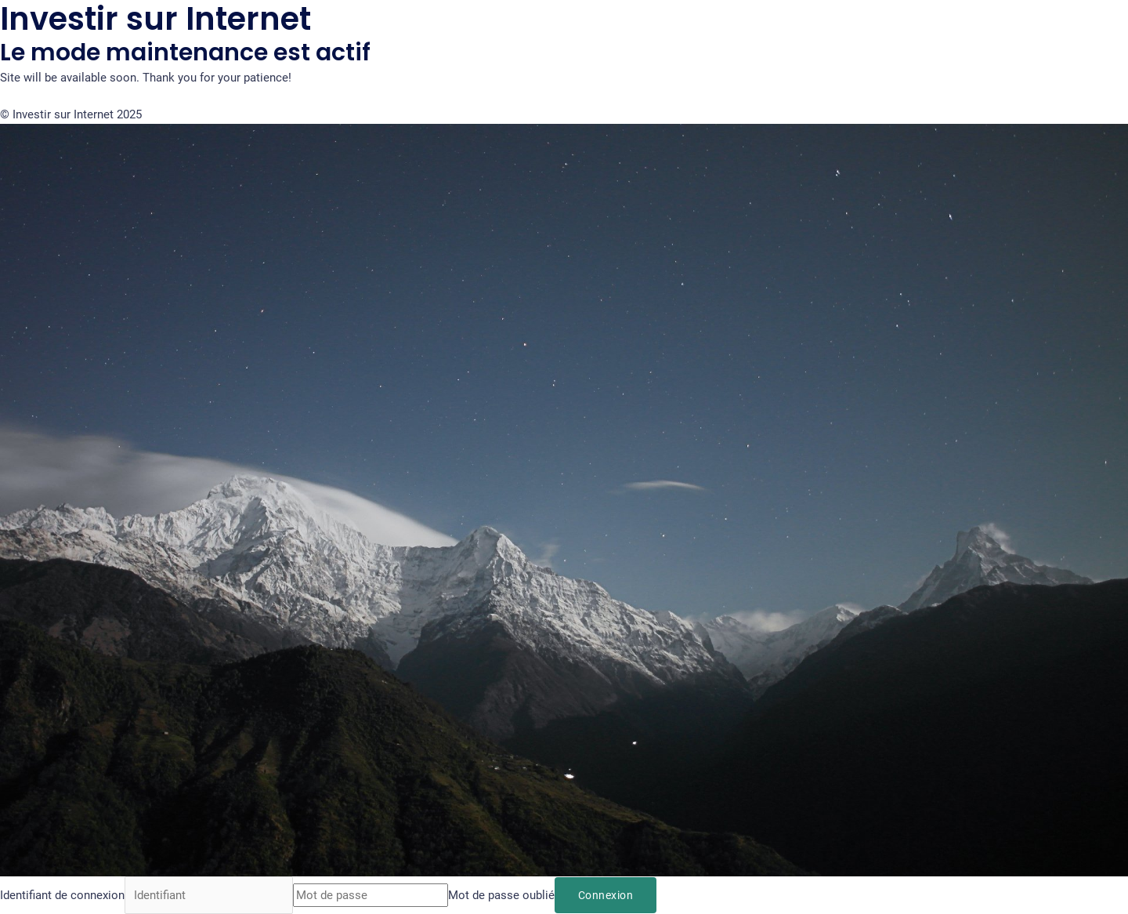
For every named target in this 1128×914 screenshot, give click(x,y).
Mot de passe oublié (501, 895)
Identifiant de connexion (62, 895)
